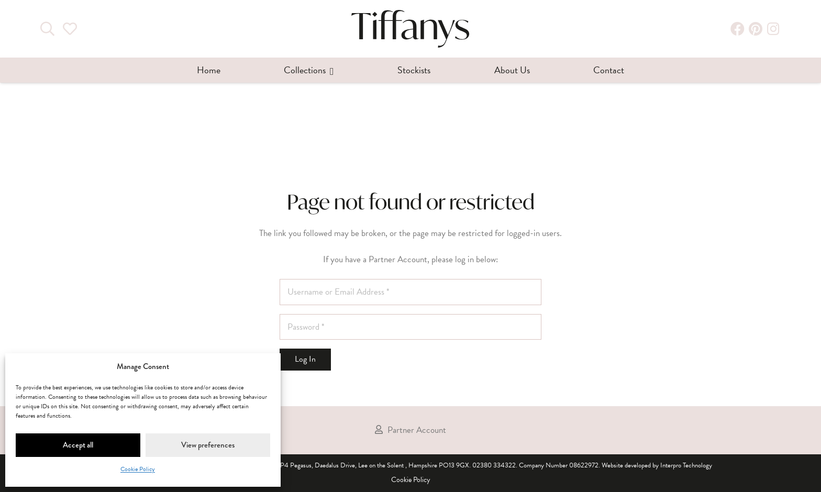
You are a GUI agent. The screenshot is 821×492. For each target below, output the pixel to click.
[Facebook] (738, 29)
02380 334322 (494, 465)
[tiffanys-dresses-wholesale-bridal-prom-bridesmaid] (410, 29)
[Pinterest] (755, 29)
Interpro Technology (686, 465)
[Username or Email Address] (410, 292)
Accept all (78, 445)
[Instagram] (773, 29)
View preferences (208, 445)
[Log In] (305, 360)
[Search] (47, 29)
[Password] (410, 327)
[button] (330, 70)
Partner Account (416, 429)
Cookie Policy (137, 469)
